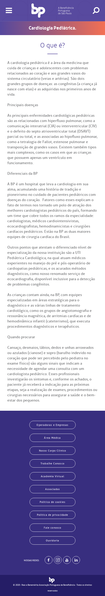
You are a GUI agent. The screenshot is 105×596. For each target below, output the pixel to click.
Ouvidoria (52, 540)
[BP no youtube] (67, 560)
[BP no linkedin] (76, 560)
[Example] (58, 560)
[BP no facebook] (48, 560)
